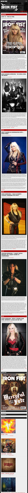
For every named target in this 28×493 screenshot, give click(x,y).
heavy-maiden (9, 135)
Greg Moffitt (10, 77)
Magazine (4, 14)
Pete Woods (11, 435)
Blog (3, 71)
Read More (18, 69)
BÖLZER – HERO (4, 434)
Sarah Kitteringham (11, 257)
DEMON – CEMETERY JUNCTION (7, 473)
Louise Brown (10, 18)
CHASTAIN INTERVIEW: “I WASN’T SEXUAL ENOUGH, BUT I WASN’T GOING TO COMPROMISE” (12, 255)
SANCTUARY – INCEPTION (6, 453)
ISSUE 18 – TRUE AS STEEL (7, 16)
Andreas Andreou (11, 455)
